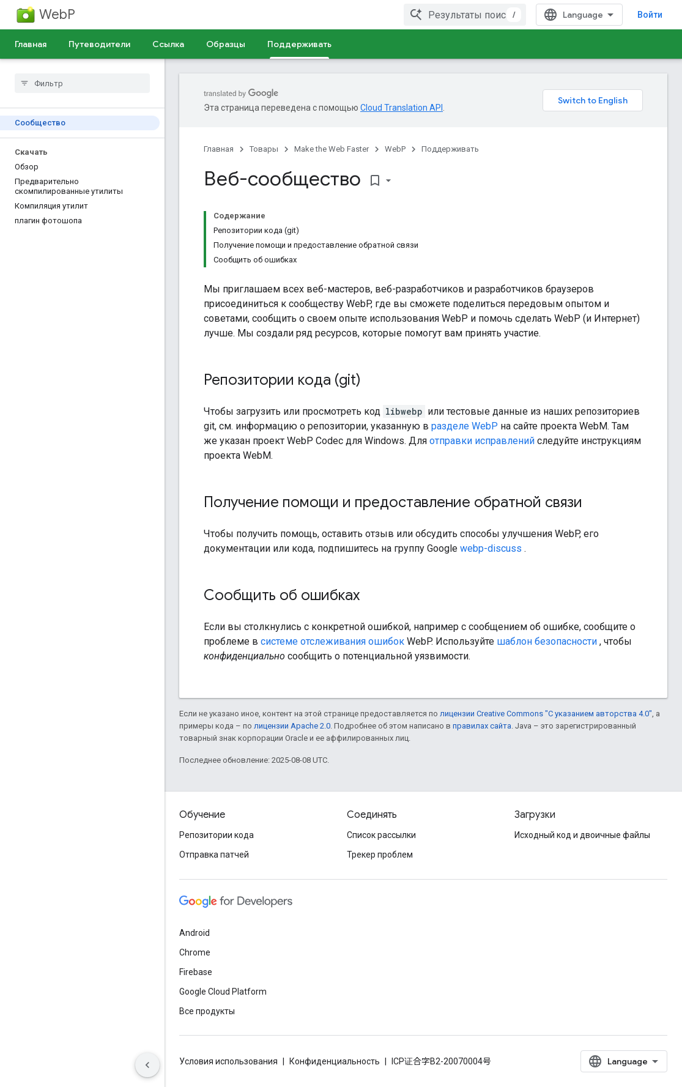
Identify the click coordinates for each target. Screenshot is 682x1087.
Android (194, 933)
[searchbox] (82, 83)
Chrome (194, 952)
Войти (649, 15)
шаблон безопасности (547, 641)
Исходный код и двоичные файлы (582, 835)
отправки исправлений (482, 441)
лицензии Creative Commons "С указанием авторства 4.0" (546, 713)
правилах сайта (482, 725)
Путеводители (99, 44)
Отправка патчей (214, 854)
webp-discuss (491, 548)
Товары (264, 149)
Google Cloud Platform (223, 991)
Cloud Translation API (401, 108)
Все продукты (207, 1011)
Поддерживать (450, 149)
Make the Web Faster (331, 149)
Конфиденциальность (334, 1061)
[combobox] (465, 15)
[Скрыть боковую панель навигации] (147, 1065)
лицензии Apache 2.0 (292, 725)
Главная (30, 44)
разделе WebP (464, 426)
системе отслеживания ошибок (332, 641)
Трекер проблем (380, 854)
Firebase (195, 972)
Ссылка (168, 44)
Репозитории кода (216, 835)
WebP (57, 14)
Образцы (225, 44)
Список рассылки (381, 835)
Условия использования (228, 1061)
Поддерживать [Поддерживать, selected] (299, 44)
